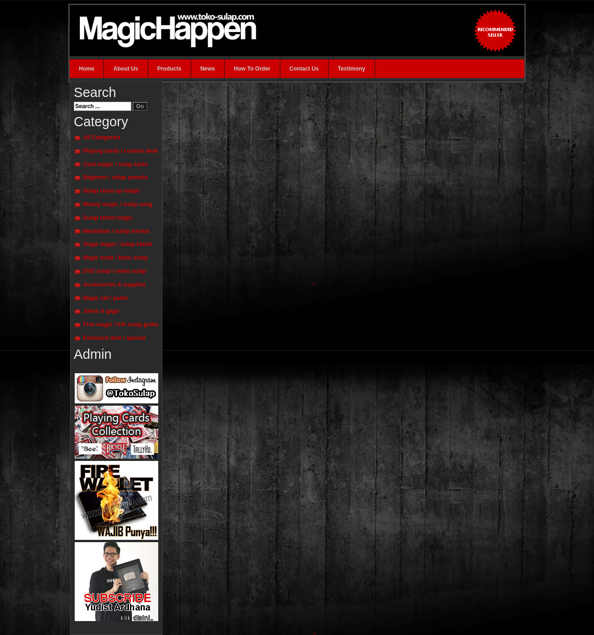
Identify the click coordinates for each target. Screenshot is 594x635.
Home (86, 68)
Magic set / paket (105, 298)
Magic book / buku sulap (115, 257)
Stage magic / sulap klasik (117, 244)
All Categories (102, 137)
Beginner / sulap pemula (115, 177)
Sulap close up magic (111, 191)
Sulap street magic (108, 217)
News (207, 68)
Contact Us (304, 68)
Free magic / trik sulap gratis (121, 324)
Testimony (351, 68)
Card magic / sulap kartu (115, 164)
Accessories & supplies (114, 284)
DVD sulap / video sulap (114, 271)
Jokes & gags (101, 311)
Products (169, 68)
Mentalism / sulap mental (116, 231)
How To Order (252, 68)
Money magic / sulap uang (117, 204)
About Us (125, 68)
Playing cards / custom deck (120, 151)
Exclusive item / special (114, 338)
